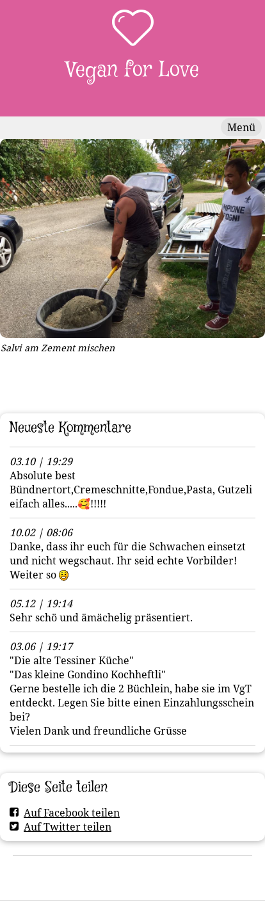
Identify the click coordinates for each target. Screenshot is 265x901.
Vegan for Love (132, 70)
